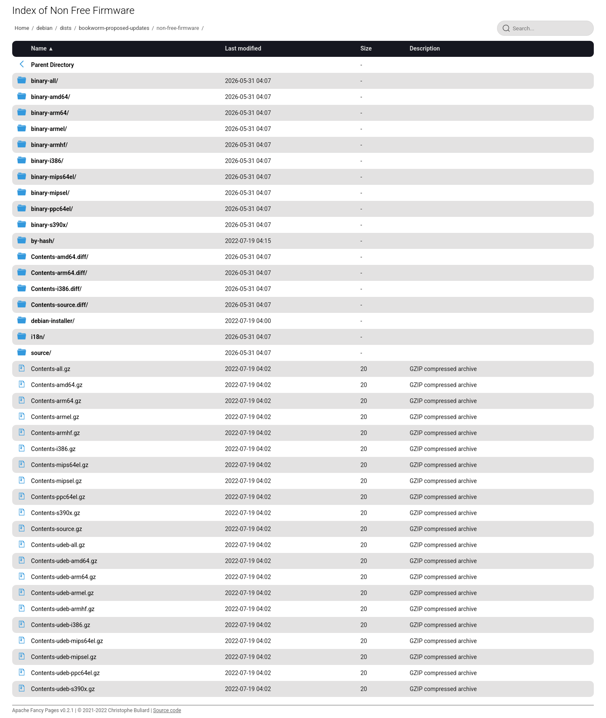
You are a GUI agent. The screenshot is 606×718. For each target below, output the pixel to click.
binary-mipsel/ (50, 193)
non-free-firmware (178, 28)
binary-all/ (44, 80)
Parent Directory (52, 64)
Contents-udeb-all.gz (58, 545)
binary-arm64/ (50, 112)
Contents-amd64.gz (56, 385)
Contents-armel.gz (55, 417)
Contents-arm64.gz (56, 401)
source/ (41, 353)
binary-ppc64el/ (52, 209)
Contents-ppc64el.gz (58, 497)
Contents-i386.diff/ (56, 289)
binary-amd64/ (50, 96)
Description (424, 48)
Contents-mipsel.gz (56, 481)
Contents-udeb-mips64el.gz (67, 641)
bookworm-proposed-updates (114, 28)
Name (39, 48)
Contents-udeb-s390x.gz (63, 689)
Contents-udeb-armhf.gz (63, 609)
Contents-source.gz (56, 529)
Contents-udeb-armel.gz (62, 593)
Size (366, 48)
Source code (167, 710)
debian (45, 28)
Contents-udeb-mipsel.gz (63, 657)
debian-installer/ (52, 321)
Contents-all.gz (50, 369)
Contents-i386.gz (53, 449)
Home (22, 28)
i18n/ (38, 337)
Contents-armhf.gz (55, 433)
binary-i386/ (47, 160)
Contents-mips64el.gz (59, 465)
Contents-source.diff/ (59, 305)
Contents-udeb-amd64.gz (64, 561)
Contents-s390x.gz (55, 513)
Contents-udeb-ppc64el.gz (65, 673)
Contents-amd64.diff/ (59, 257)
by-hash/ (43, 241)
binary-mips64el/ (53, 176)
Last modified (243, 48)
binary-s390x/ (49, 225)
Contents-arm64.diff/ (59, 273)
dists (66, 28)
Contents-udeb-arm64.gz (63, 577)
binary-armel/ (49, 128)
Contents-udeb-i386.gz (60, 625)
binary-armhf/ (49, 144)
